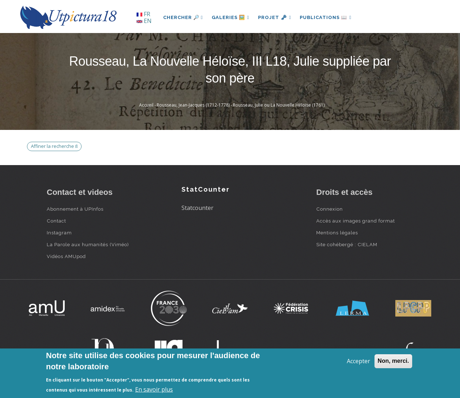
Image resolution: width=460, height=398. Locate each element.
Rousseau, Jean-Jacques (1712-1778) (193, 105)
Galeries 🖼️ (230, 17)
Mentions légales (337, 232)
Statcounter (197, 208)
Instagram (59, 232)
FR (143, 14)
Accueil (146, 105)
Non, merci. (393, 361)
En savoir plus (154, 389)
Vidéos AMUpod (66, 256)
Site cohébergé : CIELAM (346, 244)
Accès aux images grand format (355, 221)
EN (144, 21)
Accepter (358, 361)
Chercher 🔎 (183, 17)
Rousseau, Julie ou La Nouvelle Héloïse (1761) (279, 105)
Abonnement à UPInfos (75, 209)
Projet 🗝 (274, 17)
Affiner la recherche (54, 146)
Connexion (329, 209)
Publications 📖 (325, 17)
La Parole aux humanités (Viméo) (88, 244)
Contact (56, 221)
